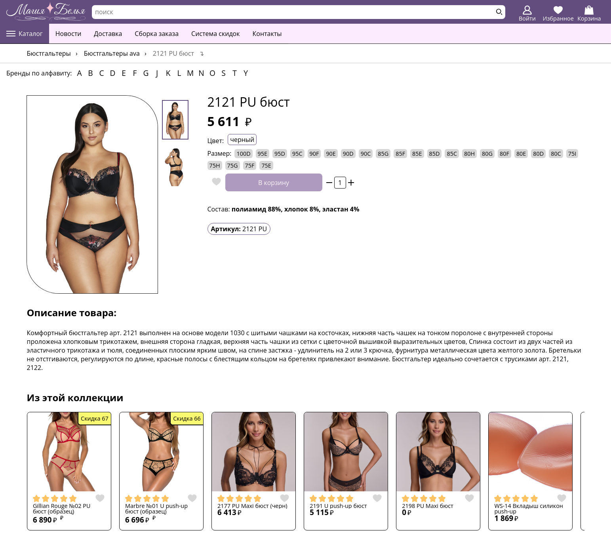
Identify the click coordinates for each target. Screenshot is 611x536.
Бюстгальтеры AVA (112, 53)
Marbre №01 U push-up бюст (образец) (156, 509)
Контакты (267, 33)
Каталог (24, 33)
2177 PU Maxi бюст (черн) (252, 506)
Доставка (108, 33)
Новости (68, 33)
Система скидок (215, 33)
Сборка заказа (157, 33)
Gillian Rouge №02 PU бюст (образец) (62, 509)
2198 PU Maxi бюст (427, 506)
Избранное (558, 14)
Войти (527, 14)
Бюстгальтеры (49, 53)
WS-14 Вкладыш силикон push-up (528, 509)
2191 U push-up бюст (338, 506)
